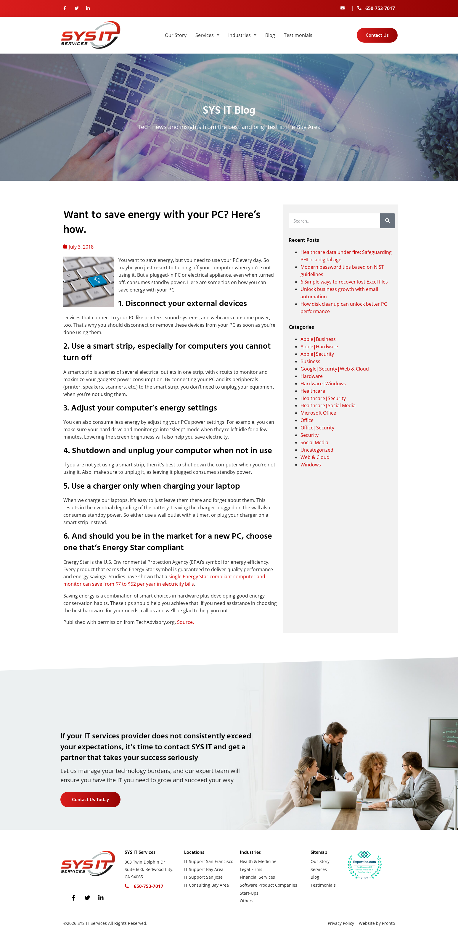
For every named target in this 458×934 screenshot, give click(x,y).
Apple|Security (317, 354)
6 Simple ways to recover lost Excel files (344, 281)
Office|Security (317, 427)
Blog (270, 35)
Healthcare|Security (323, 398)
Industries (242, 35)
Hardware (311, 376)
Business (310, 361)
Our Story (176, 35)
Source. (185, 622)
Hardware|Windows (323, 383)
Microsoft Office (318, 413)
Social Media (314, 442)
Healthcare (312, 391)
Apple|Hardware (319, 346)
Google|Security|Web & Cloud (334, 368)
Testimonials (298, 35)
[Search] (387, 220)
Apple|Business (318, 339)
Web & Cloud (315, 457)
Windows (310, 464)
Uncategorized (316, 450)
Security (309, 435)
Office (307, 420)
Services (207, 35)
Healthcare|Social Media (328, 405)
